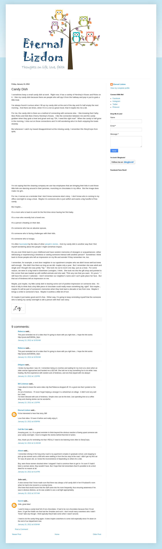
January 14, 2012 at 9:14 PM (29, 472)
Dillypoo (21, 365)
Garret (20, 501)
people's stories (51, 244)
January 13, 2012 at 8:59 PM (29, 422)
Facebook (116, 98)
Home (57, 534)
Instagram (116, 101)
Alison (20, 451)
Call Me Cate (23, 429)
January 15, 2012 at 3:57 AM (29, 493)
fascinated (23, 244)
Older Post (97, 534)
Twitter (115, 104)
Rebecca (21, 331)
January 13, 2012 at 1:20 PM (29, 376)
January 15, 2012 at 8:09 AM (29, 524)
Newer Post (16, 534)
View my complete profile (119, 88)
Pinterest (116, 107)
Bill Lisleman (23, 384)
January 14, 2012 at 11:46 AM (29, 443)
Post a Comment (21, 529)
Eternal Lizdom (24, 410)
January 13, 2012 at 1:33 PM (29, 402)
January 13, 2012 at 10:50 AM (29, 340)
